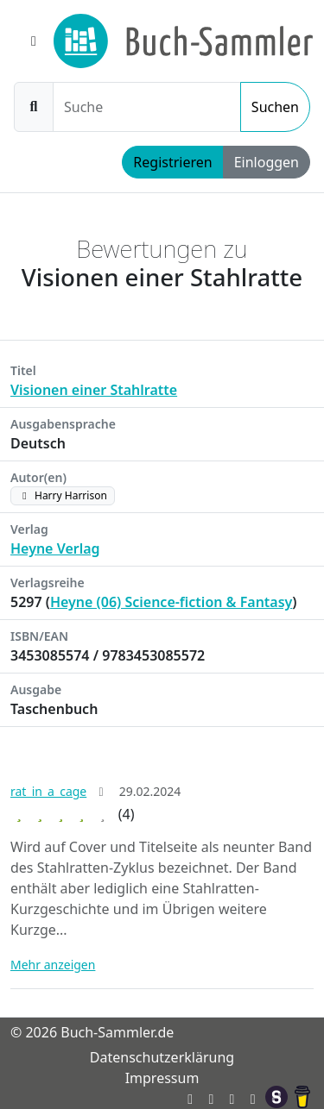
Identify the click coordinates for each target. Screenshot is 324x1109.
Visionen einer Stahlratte (93, 389)
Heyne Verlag (55, 548)
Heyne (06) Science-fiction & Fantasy (171, 601)
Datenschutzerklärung (162, 1057)
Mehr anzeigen (52, 964)
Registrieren (172, 162)
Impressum (162, 1077)
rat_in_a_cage (48, 791)
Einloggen (266, 162)
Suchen (275, 106)
